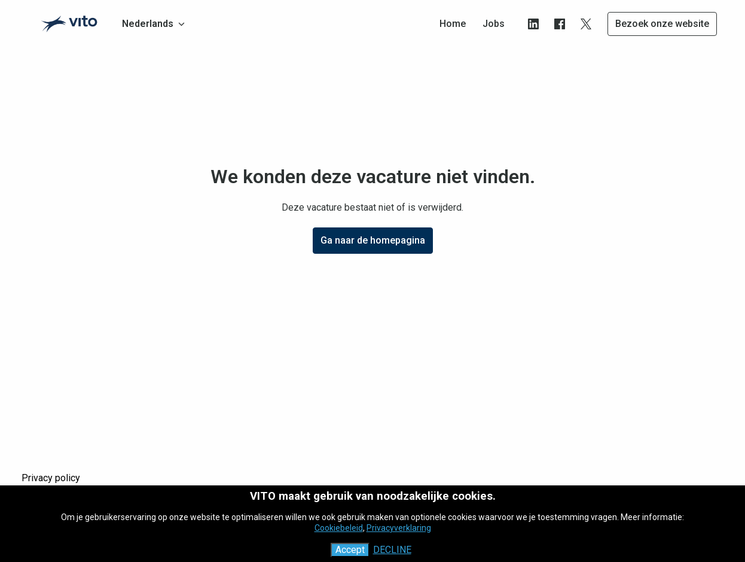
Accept (350, 549)
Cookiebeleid (339, 528)
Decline (392, 549)
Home (452, 23)
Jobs (494, 23)
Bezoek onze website (662, 23)
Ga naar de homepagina (372, 240)
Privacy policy (51, 478)
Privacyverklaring (399, 528)
